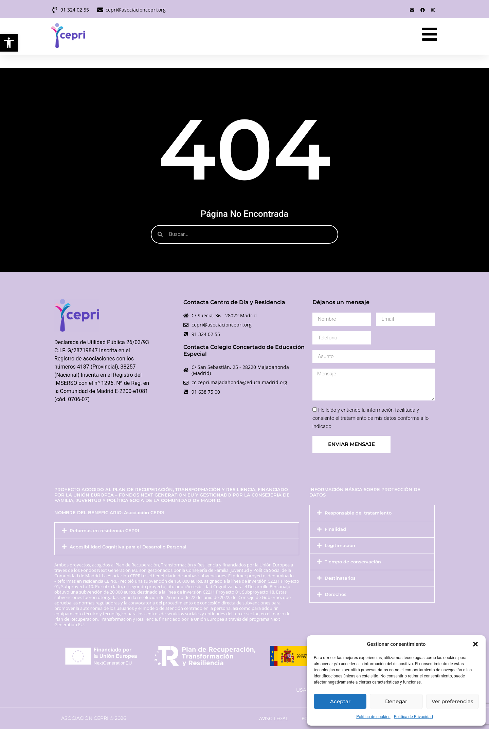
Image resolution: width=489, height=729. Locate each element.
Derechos (335, 594)
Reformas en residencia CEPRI (104, 530)
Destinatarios (340, 578)
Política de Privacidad (413, 716)
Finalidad (335, 529)
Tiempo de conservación (353, 561)
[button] (9, 43)
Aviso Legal (273, 718)
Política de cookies (373, 716)
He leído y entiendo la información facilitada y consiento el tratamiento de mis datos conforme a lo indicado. (370, 418)
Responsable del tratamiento (358, 513)
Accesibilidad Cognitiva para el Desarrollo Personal (128, 546)
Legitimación (340, 545)
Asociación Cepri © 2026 (93, 718)
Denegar (396, 701)
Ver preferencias (452, 701)
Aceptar (340, 701)
